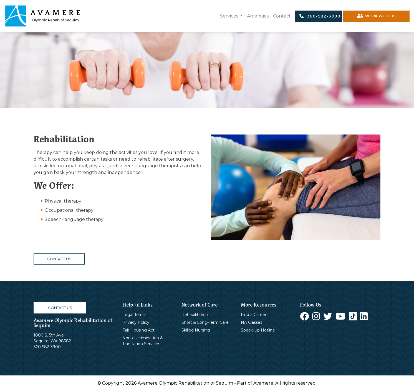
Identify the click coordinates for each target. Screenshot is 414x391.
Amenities (258, 16)
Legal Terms (134, 314)
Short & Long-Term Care (205, 322)
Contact (282, 16)
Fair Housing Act (138, 330)
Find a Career (253, 314)
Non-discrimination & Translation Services (142, 340)
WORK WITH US (376, 16)
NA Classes (251, 322)
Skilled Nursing (195, 330)
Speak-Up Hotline (258, 330)
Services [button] (229, 16)
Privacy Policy (135, 322)
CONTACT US (59, 258)
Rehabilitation (194, 314)
